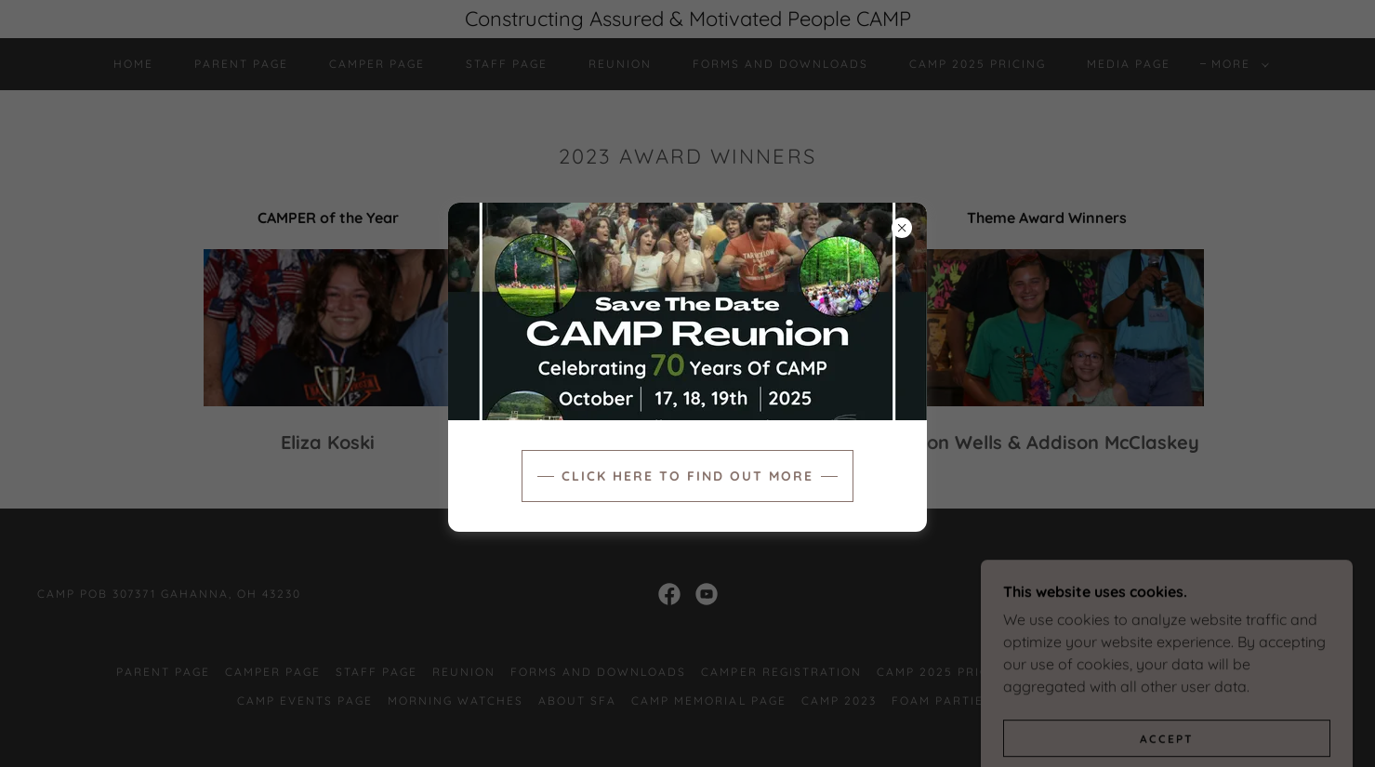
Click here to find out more (687, 476)
